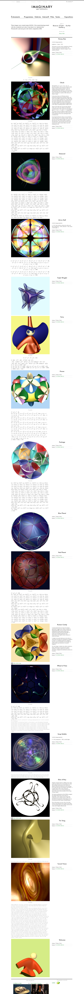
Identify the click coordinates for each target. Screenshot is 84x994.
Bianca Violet (61, 33)
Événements (15, 17)
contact (60, 988)
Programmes (28, 17)
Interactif (45, 17)
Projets (39, 1)
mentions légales (60, 986)
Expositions (69, 17)
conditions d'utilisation (68, 986)
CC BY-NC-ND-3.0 (60, 54)
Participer (45, 1)
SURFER (53, 939)
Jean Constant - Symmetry (36, 939)
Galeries (38, 17)
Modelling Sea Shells (17, 939)
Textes (57, 17)
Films (52, 17)
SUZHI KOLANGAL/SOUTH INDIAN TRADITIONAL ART (37, 960)
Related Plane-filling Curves (18, 955)
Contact (51, 1)
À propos (33, 1)
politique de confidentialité (67, 988)
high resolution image (17, 622)
